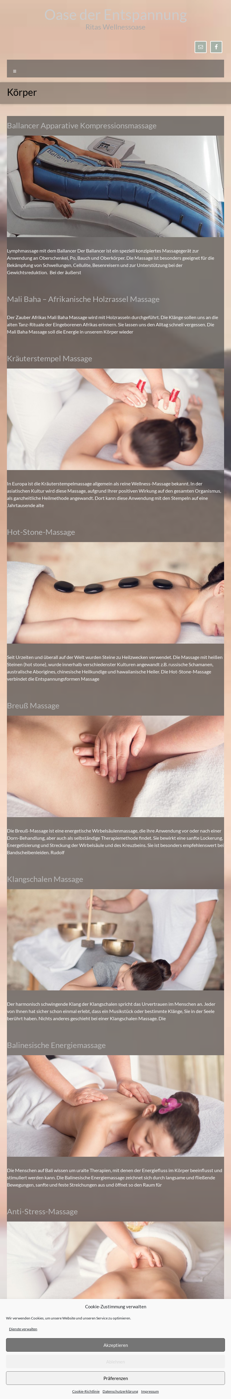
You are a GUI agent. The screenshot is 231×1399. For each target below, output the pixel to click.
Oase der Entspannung (115, 14)
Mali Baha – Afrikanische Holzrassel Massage (83, 299)
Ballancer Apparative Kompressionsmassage (82, 125)
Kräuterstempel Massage (49, 358)
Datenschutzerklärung (120, 1391)
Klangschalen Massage (45, 879)
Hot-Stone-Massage (41, 532)
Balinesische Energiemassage (56, 1045)
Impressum (150, 1391)
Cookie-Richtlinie (86, 1391)
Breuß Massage (33, 705)
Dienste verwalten (23, 1329)
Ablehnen (115, 1361)
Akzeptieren (115, 1345)
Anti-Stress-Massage (42, 1211)
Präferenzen (115, 1378)
